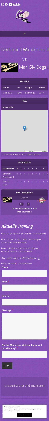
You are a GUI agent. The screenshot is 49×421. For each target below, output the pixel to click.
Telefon (6, 296)
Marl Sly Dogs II (6, 183)
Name (5, 267)
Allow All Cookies (24, 415)
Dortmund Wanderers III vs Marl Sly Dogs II (24, 210)
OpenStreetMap (38, 151)
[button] (24, 128)
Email (5, 281)
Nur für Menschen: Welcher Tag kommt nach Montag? (22, 346)
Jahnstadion (8, 107)
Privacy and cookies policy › (14, 411)
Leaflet (26, 151)
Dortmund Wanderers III (8, 175)
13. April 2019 (24, 197)
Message (7, 310)
